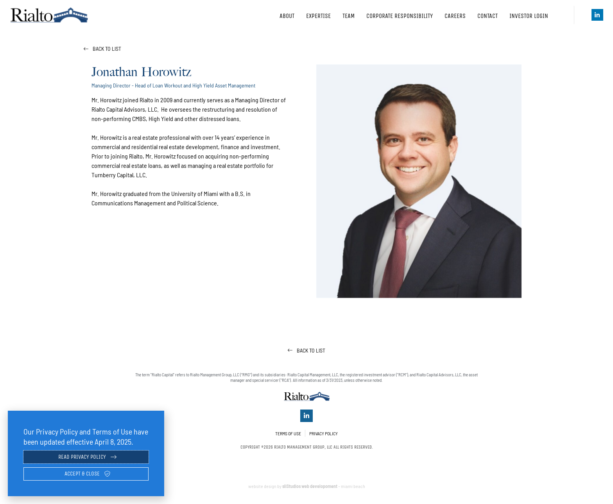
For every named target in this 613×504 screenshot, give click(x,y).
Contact (487, 16)
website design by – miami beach (306, 490)
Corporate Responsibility (399, 16)
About (287, 16)
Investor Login (533, 16)
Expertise (318, 16)
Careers (455, 16)
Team (348, 16)
